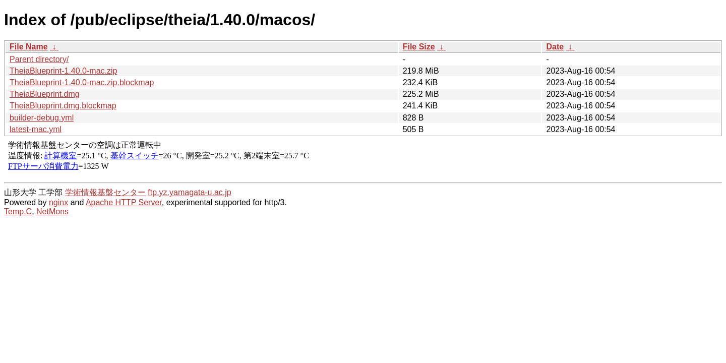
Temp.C (18, 211)
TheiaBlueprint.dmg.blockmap (63, 105)
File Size (419, 46)
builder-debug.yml (42, 117)
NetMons (52, 211)
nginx (58, 202)
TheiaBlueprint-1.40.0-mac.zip (63, 71)
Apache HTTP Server (124, 202)
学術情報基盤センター (105, 192)
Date (555, 46)
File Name (29, 46)
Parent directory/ (39, 59)
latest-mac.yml (36, 129)
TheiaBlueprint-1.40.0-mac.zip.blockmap (82, 82)
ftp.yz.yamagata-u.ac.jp (189, 192)
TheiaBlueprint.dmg (45, 94)
